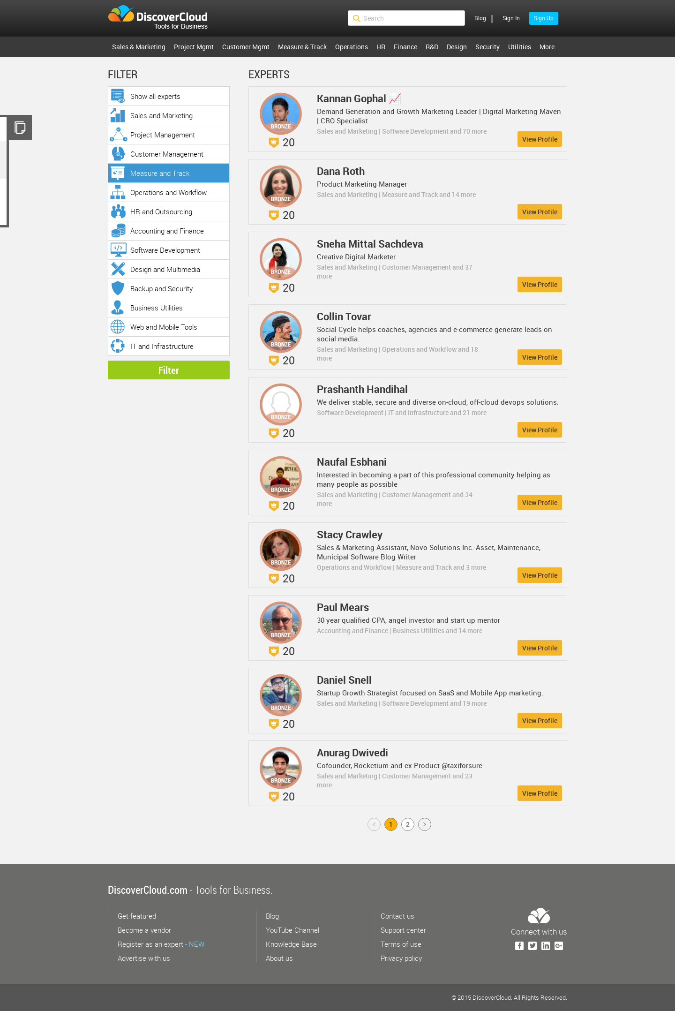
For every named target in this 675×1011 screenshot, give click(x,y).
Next (425, 824)
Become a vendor (144, 930)
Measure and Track (159, 173)
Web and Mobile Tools (163, 327)
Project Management (162, 134)
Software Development (165, 250)
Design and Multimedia (165, 269)
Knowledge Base (291, 944)
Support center (403, 930)
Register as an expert (161, 944)
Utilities (519, 46)
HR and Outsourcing (161, 211)
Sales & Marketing (138, 46)
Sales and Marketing (161, 115)
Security (487, 46)
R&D (432, 46)
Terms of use (401, 944)
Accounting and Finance (167, 230)
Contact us (397, 915)
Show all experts (155, 96)
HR (380, 46)
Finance (405, 46)
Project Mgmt (194, 46)
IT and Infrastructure (162, 346)
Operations (351, 46)
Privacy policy (401, 958)
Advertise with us (144, 958)
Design (457, 46)
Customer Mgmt (246, 46)
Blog (480, 18)
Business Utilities (156, 307)
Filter (168, 370)
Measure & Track (302, 46)
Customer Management (166, 153)
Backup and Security (161, 288)
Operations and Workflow (168, 192)
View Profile (539, 139)
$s (163, 18)
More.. (549, 46)
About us (279, 958)
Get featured (137, 915)
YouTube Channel (292, 930)
